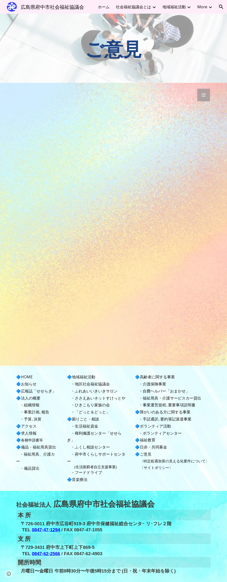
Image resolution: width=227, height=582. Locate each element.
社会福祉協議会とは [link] (133, 7)
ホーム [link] (104, 7)
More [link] (202, 7)
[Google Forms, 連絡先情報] (113, 224)
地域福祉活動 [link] (174, 7)
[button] (221, 7)
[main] (113, 48)
